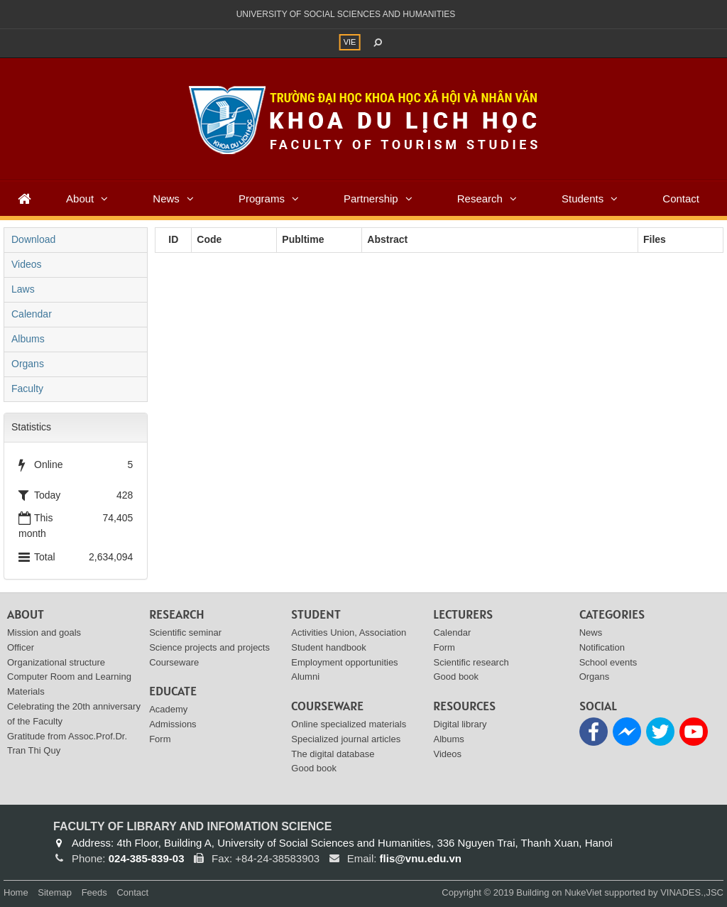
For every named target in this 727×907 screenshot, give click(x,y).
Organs (27, 363)
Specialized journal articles (345, 739)
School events (608, 662)
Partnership (371, 198)
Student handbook (328, 647)
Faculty (27, 388)
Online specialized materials (348, 724)
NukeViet (583, 892)
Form (159, 739)
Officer (20, 647)
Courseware (174, 662)
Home (16, 892)
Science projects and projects (209, 647)
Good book (314, 768)
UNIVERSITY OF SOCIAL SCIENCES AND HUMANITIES (346, 14)
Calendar (31, 314)
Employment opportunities (344, 662)
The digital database (332, 754)
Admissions (172, 724)
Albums (28, 338)
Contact (680, 198)
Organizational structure (56, 662)
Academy (168, 709)
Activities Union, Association (348, 632)
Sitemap (55, 892)
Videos (26, 264)
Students (582, 198)
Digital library (459, 724)
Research (480, 198)
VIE (350, 42)
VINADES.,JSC (691, 892)
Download (33, 239)
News (166, 198)
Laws (23, 289)
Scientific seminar (185, 632)
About (80, 198)
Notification (602, 647)
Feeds (94, 892)
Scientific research (470, 662)
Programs (262, 198)
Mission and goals (44, 632)
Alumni (305, 676)
